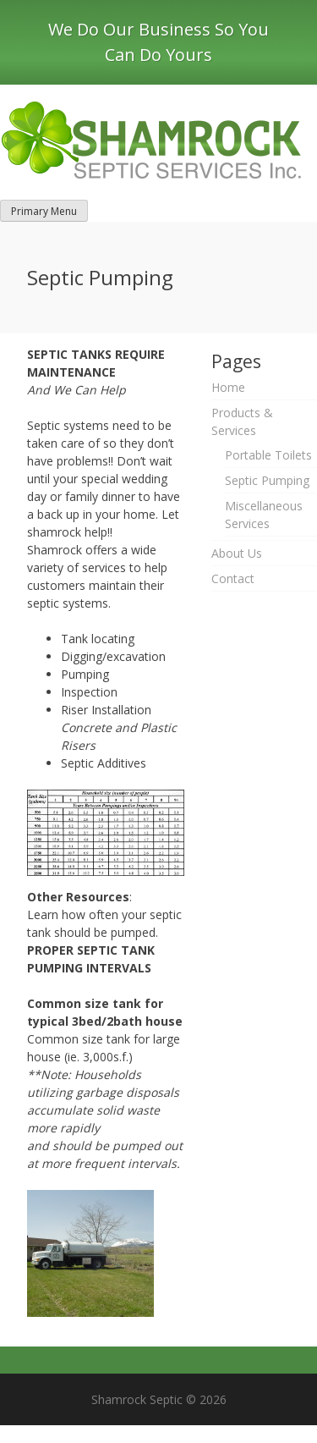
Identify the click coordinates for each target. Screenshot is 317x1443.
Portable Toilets (268, 455)
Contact (232, 578)
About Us (236, 553)
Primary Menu (44, 211)
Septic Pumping (267, 480)
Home (228, 387)
